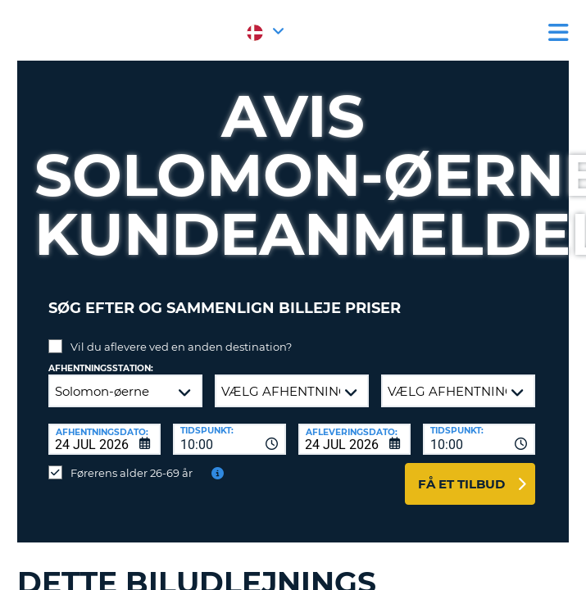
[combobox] (229, 439)
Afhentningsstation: (100, 368)
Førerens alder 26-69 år (131, 472)
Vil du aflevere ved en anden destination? (181, 346)
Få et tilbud (461, 484)
